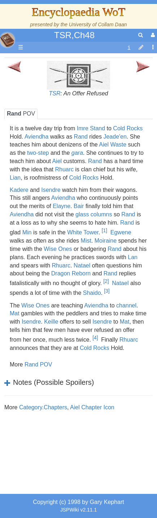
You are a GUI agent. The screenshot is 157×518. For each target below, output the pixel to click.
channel (126, 305)
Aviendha (36, 137)
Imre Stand (91, 128)
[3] (106, 291)
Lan (133, 257)
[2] (106, 281)
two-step (38, 153)
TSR (55, 93)
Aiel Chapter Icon (92, 407)
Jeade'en (114, 137)
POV (21, 114)
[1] (104, 230)
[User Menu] (152, 35)
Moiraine (106, 241)
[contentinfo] (128, 48)
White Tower (83, 232)
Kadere (19, 190)
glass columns (93, 214)
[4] (95, 338)
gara (77, 153)
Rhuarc (64, 169)
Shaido (92, 293)
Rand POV (38, 364)
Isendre (50, 190)
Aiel (57, 161)
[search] (140, 35)
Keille (51, 322)
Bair (79, 206)
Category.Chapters (43, 407)
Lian (15, 178)
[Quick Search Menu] (140, 35)
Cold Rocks (128, 128)
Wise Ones (58, 249)
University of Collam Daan (98, 24)
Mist (86, 241)
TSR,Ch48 (74, 35)
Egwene (120, 232)
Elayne (61, 206)
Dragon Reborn (71, 273)
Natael (82, 265)
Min (27, 232)
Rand (81, 137)
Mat (14, 313)
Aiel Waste (112, 144)
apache (7, 40)
